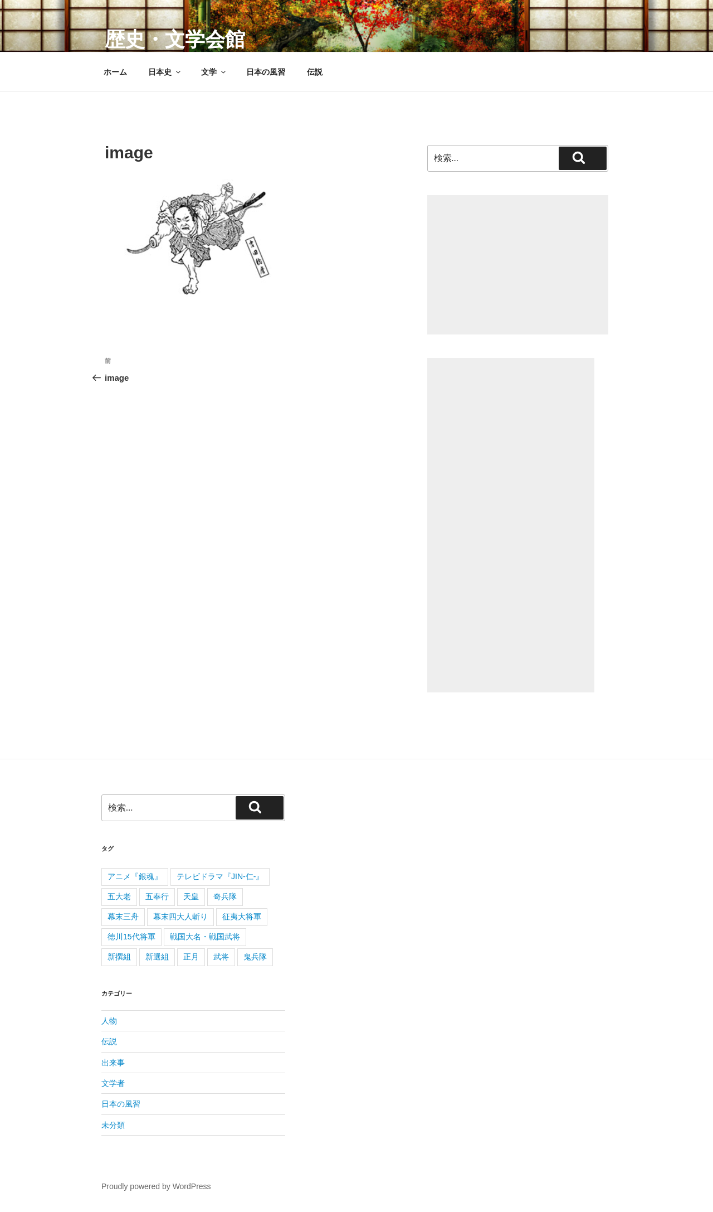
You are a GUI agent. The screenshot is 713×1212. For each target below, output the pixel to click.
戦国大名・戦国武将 (205, 936)
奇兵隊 (225, 896)
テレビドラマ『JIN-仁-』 (220, 876)
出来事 (113, 1062)
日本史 (165, 71)
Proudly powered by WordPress (156, 1186)
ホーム (115, 71)
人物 (109, 1020)
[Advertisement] (517, 264)
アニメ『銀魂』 (135, 876)
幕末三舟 (123, 916)
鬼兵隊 (255, 956)
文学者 (113, 1083)
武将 (221, 956)
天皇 (191, 896)
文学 (214, 71)
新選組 (157, 956)
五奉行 (157, 896)
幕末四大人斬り (180, 916)
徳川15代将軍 (131, 936)
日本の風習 (265, 71)
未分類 (113, 1125)
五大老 (119, 896)
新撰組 (119, 956)
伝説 (315, 71)
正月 (191, 956)
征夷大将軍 (241, 916)
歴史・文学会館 (175, 39)
